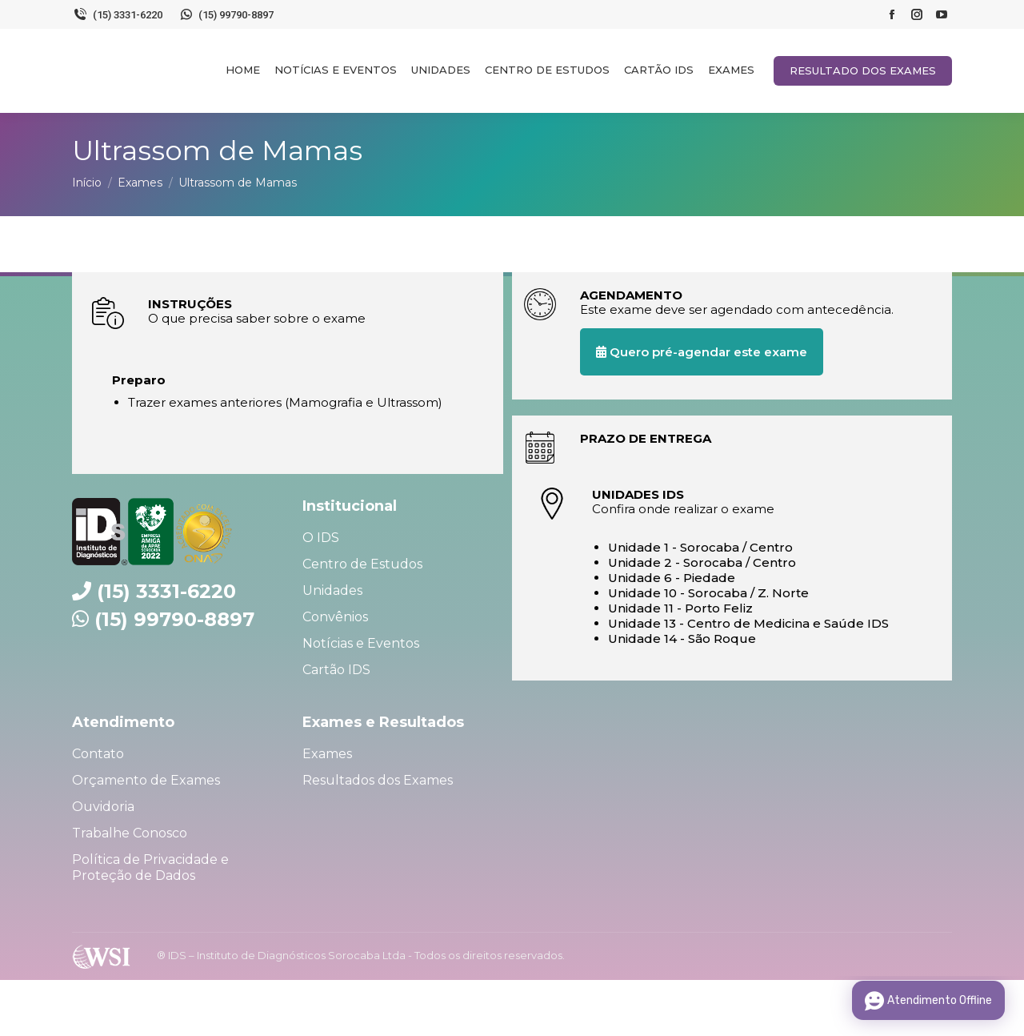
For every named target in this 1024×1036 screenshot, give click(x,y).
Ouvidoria (103, 806)
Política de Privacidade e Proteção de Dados (150, 867)
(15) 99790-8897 (226, 14)
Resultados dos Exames (377, 780)
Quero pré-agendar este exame (701, 351)
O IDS (320, 537)
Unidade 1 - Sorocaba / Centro (700, 547)
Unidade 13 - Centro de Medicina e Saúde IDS (748, 623)
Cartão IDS (336, 669)
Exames (327, 753)
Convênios (335, 616)
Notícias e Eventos (360, 643)
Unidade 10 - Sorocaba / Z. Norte (708, 593)
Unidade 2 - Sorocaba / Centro (702, 562)
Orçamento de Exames (146, 780)
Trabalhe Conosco (129, 833)
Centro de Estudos (362, 564)
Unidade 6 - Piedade (671, 578)
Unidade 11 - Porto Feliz (680, 608)
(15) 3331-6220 (117, 14)
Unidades (332, 590)
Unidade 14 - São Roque (682, 638)
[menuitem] (242, 69)
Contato (98, 753)
